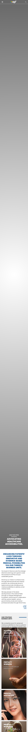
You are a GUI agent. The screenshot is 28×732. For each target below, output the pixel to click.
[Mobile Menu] (2, 2)
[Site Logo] (14, 1)
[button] (26, 2)
